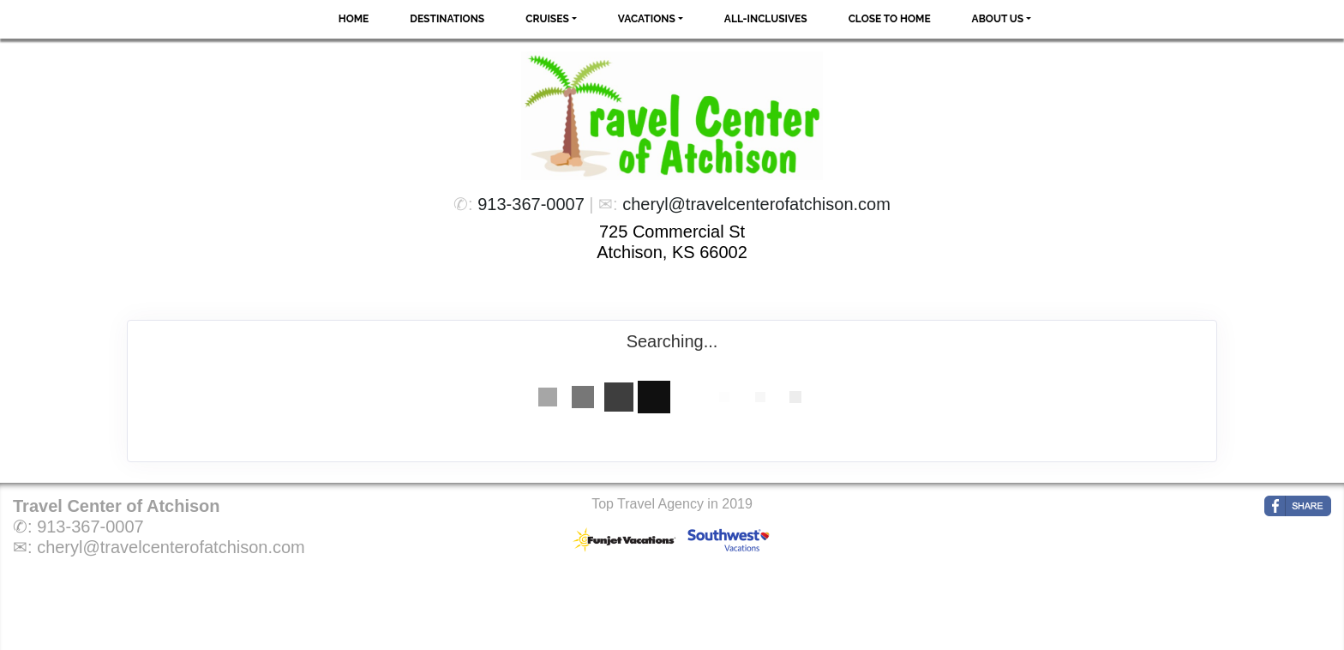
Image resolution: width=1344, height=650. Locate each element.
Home (354, 19)
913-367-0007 (531, 204)
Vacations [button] (646, 19)
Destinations (447, 19)
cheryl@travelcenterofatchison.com (756, 204)
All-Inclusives (765, 19)
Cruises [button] (547, 19)
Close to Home (890, 19)
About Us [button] (998, 19)
